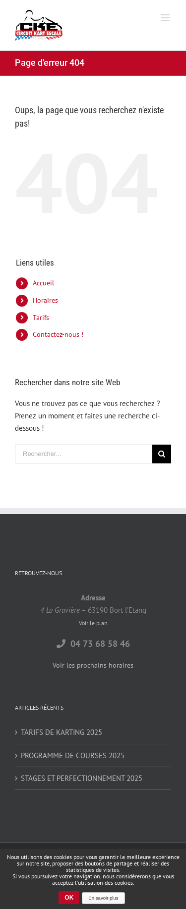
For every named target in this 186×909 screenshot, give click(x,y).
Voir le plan (93, 623)
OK (68, 897)
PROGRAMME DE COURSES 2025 (72, 755)
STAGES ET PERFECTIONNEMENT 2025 (81, 778)
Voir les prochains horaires (93, 665)
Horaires (45, 300)
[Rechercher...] (83, 454)
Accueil (43, 282)
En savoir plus (103, 898)
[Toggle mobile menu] (166, 17)
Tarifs (41, 317)
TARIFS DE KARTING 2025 (61, 732)
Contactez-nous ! (58, 334)
